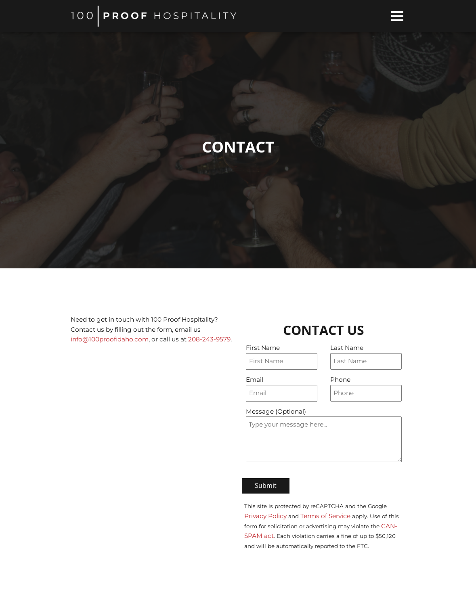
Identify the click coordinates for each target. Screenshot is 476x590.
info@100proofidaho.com (110, 339)
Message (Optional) (276, 411)
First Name (263, 347)
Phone (340, 379)
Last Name (346, 347)
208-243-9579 (209, 339)
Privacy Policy (265, 516)
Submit (266, 485)
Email (254, 379)
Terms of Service (325, 516)
